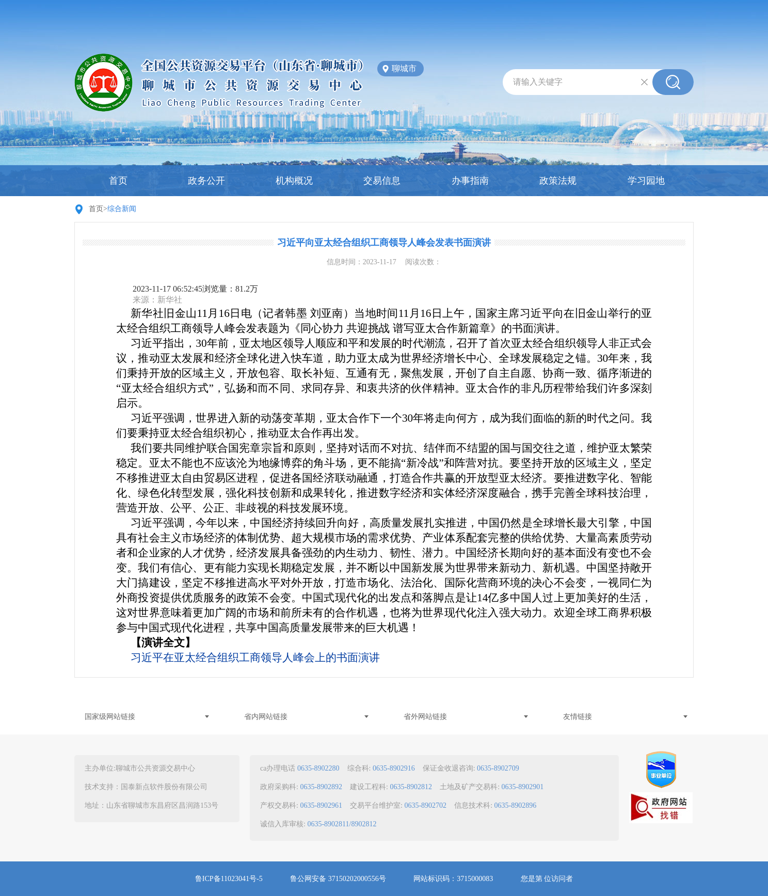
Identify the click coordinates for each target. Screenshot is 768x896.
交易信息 (382, 180)
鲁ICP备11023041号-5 (229, 879)
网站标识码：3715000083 (453, 879)
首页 (118, 180)
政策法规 (558, 180)
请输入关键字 (538, 81)
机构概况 (294, 180)
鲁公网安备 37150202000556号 (338, 879)
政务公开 (206, 180)
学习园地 (646, 180)
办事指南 (470, 180)
